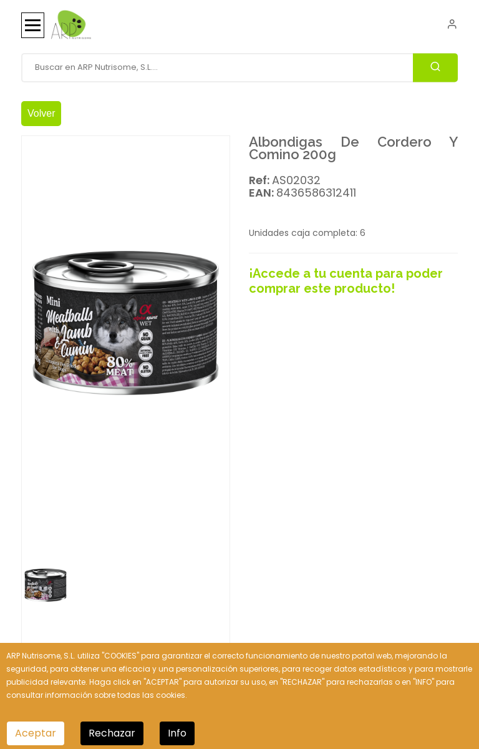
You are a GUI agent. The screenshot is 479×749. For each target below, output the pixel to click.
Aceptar (35, 733)
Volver (41, 113)
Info (177, 733)
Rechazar (112, 733)
